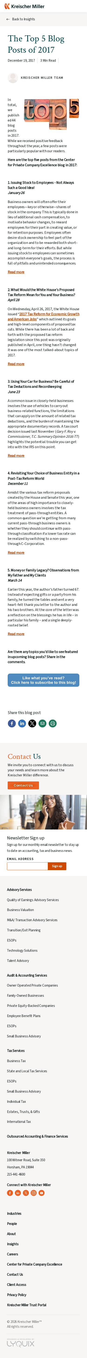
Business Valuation (20, 910)
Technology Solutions (22, 950)
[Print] (52, 726)
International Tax (19, 1121)
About (11, 1234)
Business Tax (16, 1061)
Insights (13, 1244)
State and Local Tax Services (27, 1071)
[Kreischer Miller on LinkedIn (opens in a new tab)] (18, 1193)
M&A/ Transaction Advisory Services (32, 920)
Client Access (16, 1284)
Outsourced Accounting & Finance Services (37, 1136)
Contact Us (23, 785)
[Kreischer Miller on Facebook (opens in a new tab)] (10, 1193)
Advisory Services (19, 889)
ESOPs (11, 940)
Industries (14, 1213)
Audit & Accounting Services (27, 975)
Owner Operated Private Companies (32, 985)
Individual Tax (16, 1101)
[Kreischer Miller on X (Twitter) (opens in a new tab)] (26, 1193)
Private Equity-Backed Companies (31, 1005)
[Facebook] (12, 726)
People (12, 1223)
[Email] (42, 726)
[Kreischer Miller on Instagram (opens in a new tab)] (34, 1193)
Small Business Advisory (24, 1036)
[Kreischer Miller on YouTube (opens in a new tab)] (42, 1193)
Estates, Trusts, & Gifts (23, 1111)
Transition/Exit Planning (24, 930)
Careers (12, 1254)
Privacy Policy (16, 1295)
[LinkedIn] (22, 726)
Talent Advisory (18, 960)
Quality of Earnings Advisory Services (33, 900)
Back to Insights (23, 19)
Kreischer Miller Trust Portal (26, 1305)
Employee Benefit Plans (24, 1016)
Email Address (20, 859)
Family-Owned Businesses (25, 995)
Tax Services (16, 1050)
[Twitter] (32, 726)
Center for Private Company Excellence (34, 1264)
